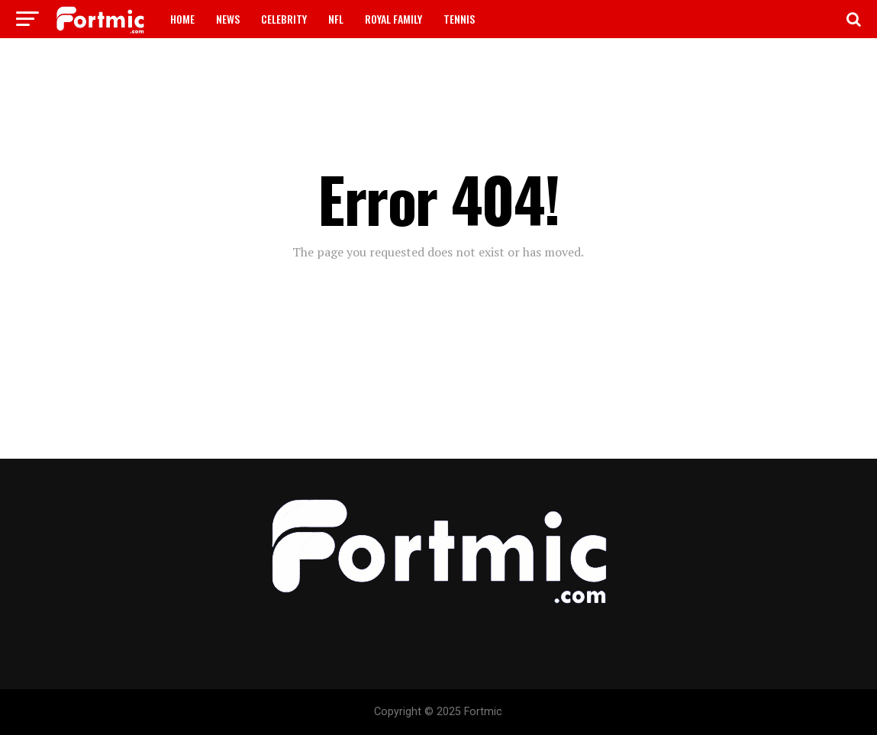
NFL (335, 19)
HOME (182, 19)
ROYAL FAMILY (393, 19)
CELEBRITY (284, 19)
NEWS (228, 19)
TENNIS (459, 19)
